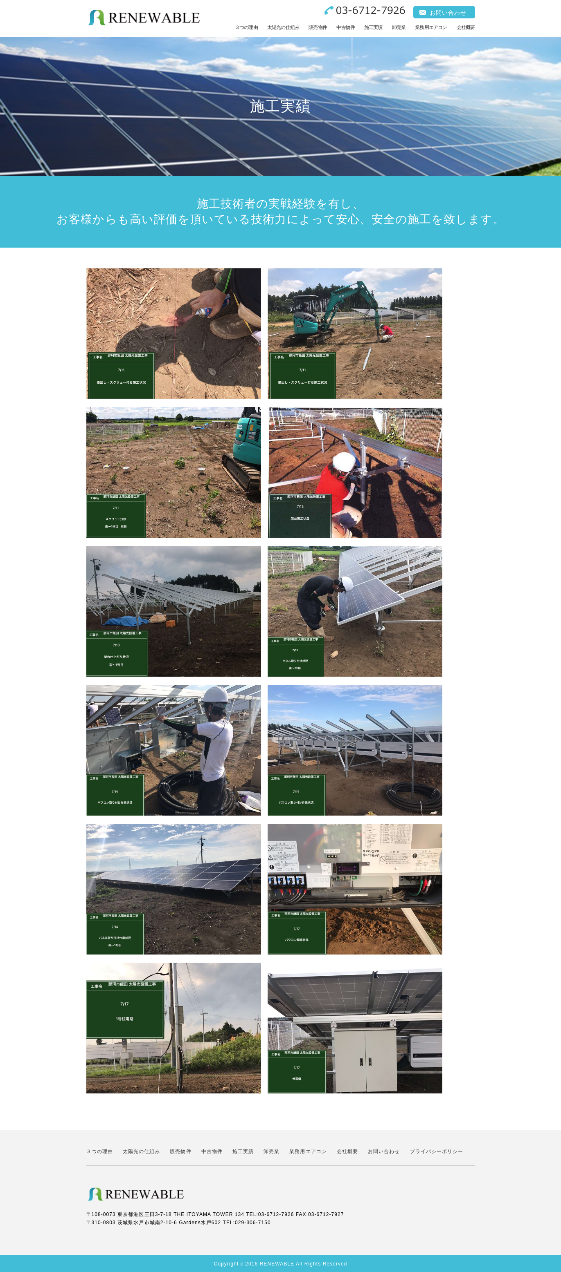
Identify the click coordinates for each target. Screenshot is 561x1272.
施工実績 (373, 27)
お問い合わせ (448, 12)
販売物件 (318, 27)
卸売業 (399, 27)
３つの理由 (246, 27)
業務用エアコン (431, 27)
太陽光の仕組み (283, 27)
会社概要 (466, 27)
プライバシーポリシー (437, 1151)
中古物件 (345, 27)
